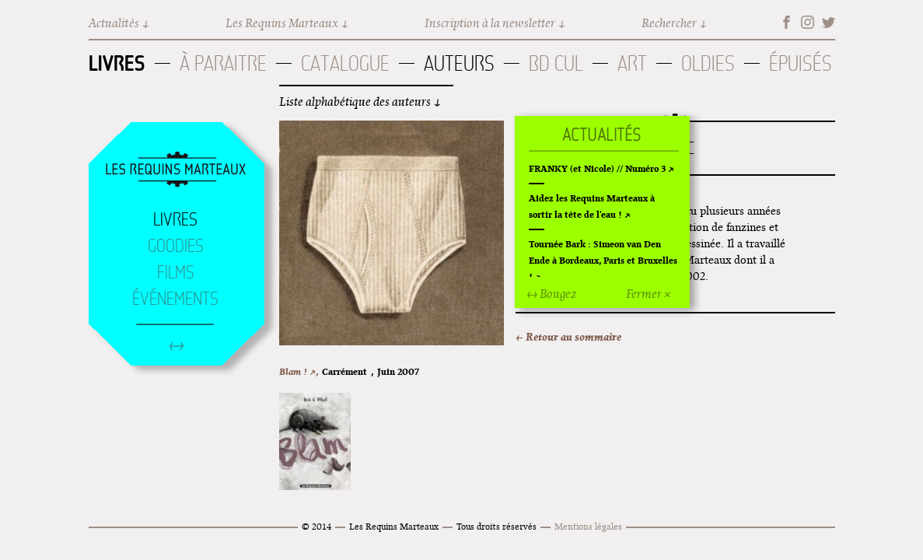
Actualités (114, 23)
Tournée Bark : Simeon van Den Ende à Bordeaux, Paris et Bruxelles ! (603, 260)
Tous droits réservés (496, 526)
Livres (117, 63)
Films (175, 272)
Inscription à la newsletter (490, 23)
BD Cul (556, 63)
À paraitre (223, 63)
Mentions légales (588, 526)
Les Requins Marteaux (282, 23)
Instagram (807, 22)
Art (632, 63)
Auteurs (459, 63)
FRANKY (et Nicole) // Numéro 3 (597, 168)
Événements (175, 298)
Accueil (176, 170)
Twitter (828, 22)
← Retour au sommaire (568, 337)
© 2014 (316, 526)
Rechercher (669, 23)
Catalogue (345, 63)
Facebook (786, 22)
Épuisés (800, 63)
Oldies (708, 63)
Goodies (176, 245)
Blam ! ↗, (298, 371)
